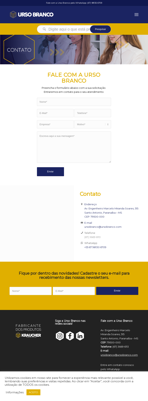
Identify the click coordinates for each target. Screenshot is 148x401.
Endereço (90, 204)
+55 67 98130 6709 (95, 247)
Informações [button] (15, 392)
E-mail (88, 222)
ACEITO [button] (33, 392)
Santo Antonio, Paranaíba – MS (103, 212)
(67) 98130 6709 (94, 3)
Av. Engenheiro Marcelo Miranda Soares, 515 (111, 208)
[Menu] (136, 14)
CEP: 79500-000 (94, 216)
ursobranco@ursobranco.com (103, 226)
